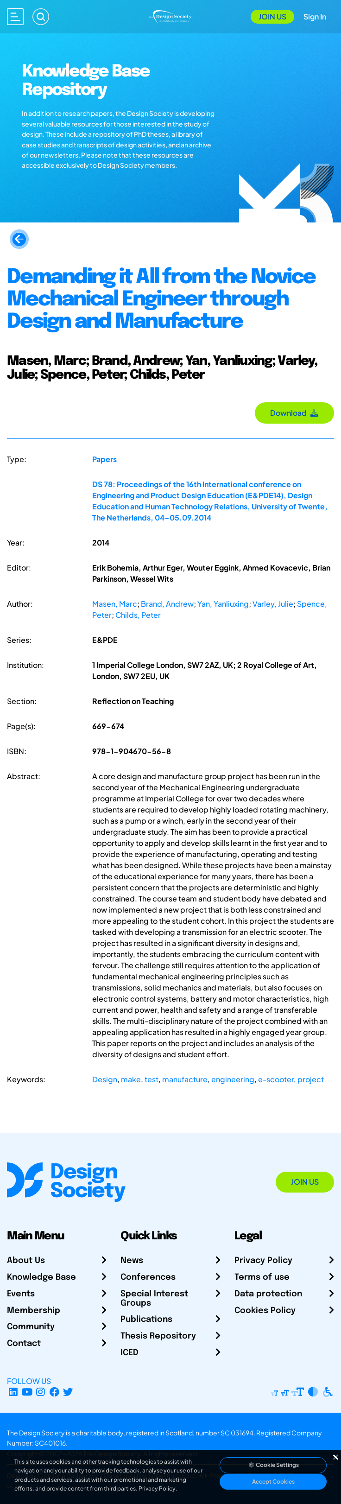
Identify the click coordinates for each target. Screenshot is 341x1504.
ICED (129, 1353)
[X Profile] (68, 1392)
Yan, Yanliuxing (223, 604)
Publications (146, 1319)
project (310, 1079)
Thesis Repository (158, 1336)
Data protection (268, 1294)
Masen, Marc (114, 604)
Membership (33, 1311)
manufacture (185, 1079)
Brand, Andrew (167, 604)
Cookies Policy (265, 1311)
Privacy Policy (263, 1261)
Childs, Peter (138, 615)
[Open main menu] (15, 16)
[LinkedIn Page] (13, 1392)
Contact (24, 1343)
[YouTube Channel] (27, 1392)
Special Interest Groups (154, 1298)
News (131, 1261)
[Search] (40, 16)
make (131, 1079)
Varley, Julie (273, 604)
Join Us (272, 16)
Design (104, 1079)
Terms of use (262, 1277)
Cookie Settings (273, 1464)
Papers (104, 459)
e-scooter (276, 1079)
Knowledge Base (41, 1277)
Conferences (148, 1277)
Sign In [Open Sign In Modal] (314, 16)
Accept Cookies (273, 1481)
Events (21, 1294)
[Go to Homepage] (170, 15)
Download (294, 413)
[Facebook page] (54, 1392)
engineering (232, 1079)
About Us (26, 1261)
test (151, 1079)
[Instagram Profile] (40, 1392)
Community (31, 1327)
